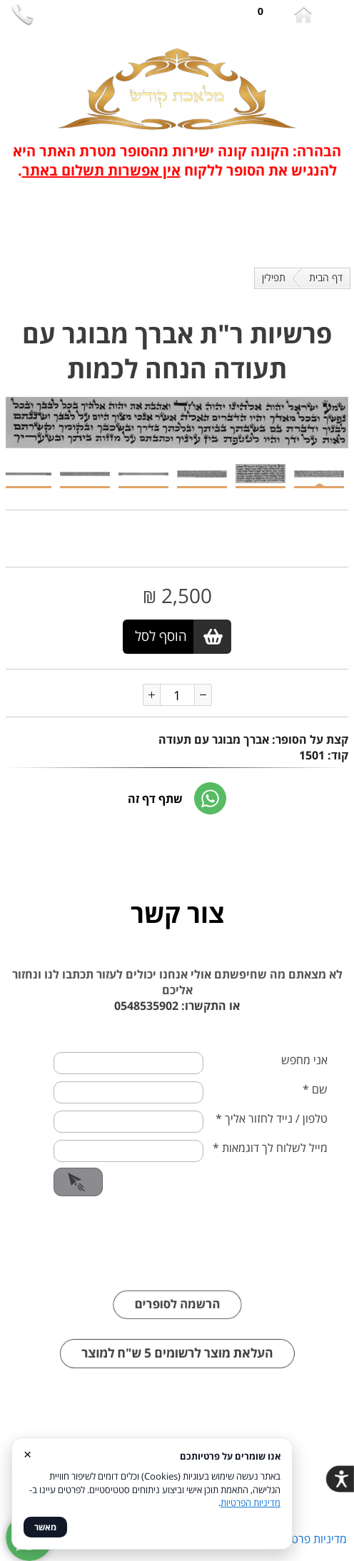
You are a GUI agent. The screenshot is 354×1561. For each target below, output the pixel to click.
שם (315, 1110)
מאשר (45, 1527)
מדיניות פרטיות (312, 1539)
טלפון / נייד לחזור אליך (272, 1139)
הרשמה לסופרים (177, 1325)
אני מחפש (304, 1080)
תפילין (273, 277)
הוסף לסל (161, 636)
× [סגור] (27, 1453)
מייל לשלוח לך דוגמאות (270, 1168)
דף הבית (326, 277)
